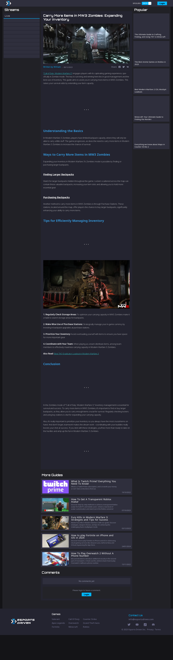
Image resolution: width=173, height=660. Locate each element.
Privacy (150, 654)
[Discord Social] (145, 650)
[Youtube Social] (137, 650)
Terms (158, 654)
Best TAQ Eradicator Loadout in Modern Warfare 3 (76, 366)
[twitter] (124, 79)
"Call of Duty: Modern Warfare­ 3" (57, 85)
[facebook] (119, 79)
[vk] (128, 79)
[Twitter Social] (129, 650)
